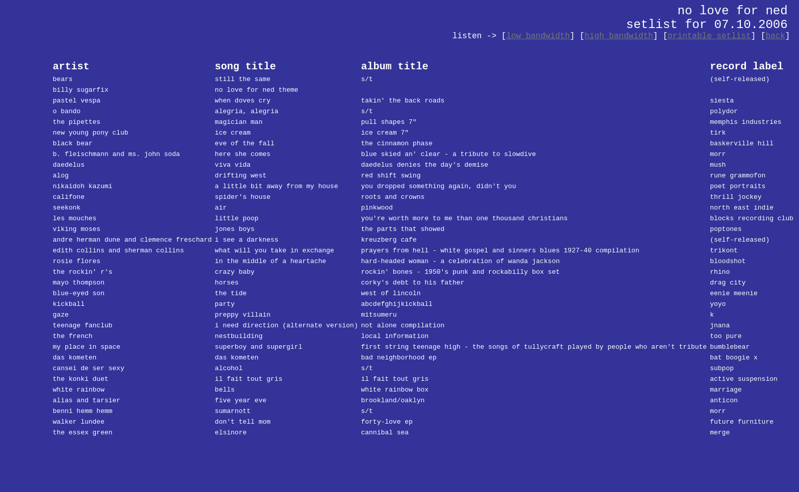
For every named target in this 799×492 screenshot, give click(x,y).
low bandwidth (538, 36)
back (775, 36)
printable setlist (709, 36)
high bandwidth (618, 36)
